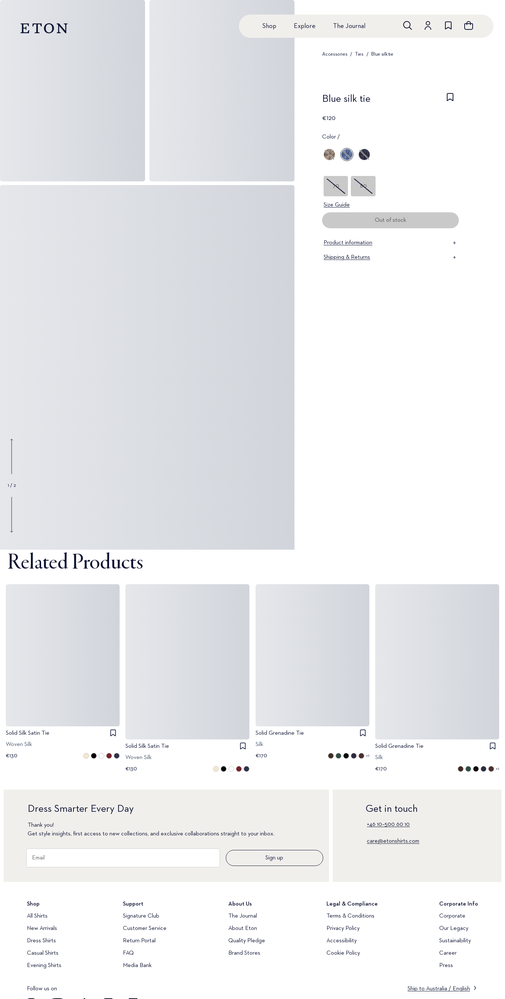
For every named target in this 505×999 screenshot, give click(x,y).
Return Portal (139, 941)
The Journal (349, 26)
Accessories (334, 54)
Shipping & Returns (390, 257)
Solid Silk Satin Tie (27, 733)
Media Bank (137, 965)
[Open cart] (468, 25)
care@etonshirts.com (393, 841)
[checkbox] (450, 101)
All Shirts (37, 916)
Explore (305, 26)
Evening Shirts (44, 965)
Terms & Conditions (350, 916)
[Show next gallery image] (11, 514)
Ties (359, 54)
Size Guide (337, 205)
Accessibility (341, 941)
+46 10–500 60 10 (388, 824)
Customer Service (145, 928)
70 (336, 186)
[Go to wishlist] (448, 25)
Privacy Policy (343, 928)
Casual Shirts (43, 953)
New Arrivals (42, 928)
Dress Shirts (41, 941)
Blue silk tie (382, 54)
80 (363, 186)
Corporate (452, 916)
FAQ (128, 953)
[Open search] (407, 25)
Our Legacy (453, 928)
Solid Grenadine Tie (280, 733)
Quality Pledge (246, 941)
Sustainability (455, 941)
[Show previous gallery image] (11, 456)
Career (448, 953)
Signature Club (141, 916)
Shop (269, 26)
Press (446, 965)
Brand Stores (244, 953)
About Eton (242, 928)
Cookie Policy (343, 953)
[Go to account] (428, 25)
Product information (390, 243)
